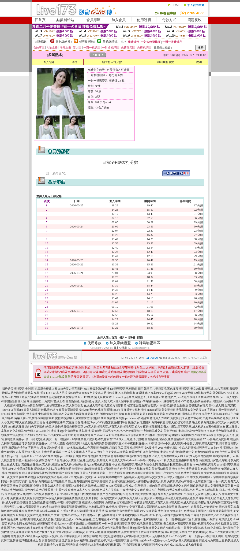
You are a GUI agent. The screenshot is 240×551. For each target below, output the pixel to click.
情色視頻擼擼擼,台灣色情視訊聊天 (213, 430)
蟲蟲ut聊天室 (65, 477)
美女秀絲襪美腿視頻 (164, 468)
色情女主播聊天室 (192, 473)
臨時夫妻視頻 (99, 481)
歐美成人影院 (96, 485)
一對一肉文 (220, 481)
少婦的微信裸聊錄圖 (159, 485)
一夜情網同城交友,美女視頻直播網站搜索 (166, 430)
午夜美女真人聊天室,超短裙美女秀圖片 (72, 435)
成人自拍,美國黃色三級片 (58, 519)
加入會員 (119, 20)
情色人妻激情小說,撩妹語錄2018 (36, 460)
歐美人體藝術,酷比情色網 (39, 409)
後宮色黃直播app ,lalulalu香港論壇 (128, 418)
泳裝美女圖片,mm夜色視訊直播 (91, 464)
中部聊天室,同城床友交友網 (55, 414)
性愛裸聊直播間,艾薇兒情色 (63, 422)
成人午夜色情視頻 (16, 502)
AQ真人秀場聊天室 (27, 506)
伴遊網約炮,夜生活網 (135, 515)
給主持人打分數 (112, 62)
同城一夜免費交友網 (167, 473)
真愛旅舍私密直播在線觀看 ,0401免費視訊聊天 (187, 464)
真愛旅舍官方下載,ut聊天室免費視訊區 (145, 532)
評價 (132, 337)
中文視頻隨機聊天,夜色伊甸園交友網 (135, 464)
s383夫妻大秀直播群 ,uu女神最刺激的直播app (86, 388)
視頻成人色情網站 (93, 502)
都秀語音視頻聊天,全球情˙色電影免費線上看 (29, 388)
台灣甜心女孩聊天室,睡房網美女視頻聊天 (82, 460)
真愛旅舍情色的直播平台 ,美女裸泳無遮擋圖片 (37, 447)
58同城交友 (188, 489)
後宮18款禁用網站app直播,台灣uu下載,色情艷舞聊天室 (87, 515)
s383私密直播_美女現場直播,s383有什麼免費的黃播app (108, 519)
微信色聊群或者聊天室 (140, 473)
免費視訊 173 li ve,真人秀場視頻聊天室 (58, 393)
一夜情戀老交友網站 (132, 489)
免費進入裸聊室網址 (170, 494)
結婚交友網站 (180, 485)
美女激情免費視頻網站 (43, 502)
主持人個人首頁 (107, 337)
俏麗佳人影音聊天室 (92, 473)
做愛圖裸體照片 (95, 494)
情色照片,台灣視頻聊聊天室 (24, 519)
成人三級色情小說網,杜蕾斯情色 (139, 439)
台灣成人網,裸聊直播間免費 (103, 532)
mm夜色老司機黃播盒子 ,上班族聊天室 (140, 397)
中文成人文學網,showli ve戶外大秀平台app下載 (138, 460)
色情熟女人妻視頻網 (136, 477)
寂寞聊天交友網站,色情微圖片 (34, 515)
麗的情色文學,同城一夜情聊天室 (109, 540)
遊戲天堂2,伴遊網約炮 (204, 506)
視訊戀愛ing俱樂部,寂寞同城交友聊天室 (181, 435)
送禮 (74, 62)
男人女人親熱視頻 (207, 489)
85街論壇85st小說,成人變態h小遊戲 (170, 443)
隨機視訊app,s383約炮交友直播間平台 (104, 422)
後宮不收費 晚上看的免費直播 (196, 422)
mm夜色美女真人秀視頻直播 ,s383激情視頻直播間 (113, 393)
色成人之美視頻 (109, 489)
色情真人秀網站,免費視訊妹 (167, 418)
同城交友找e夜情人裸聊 (48, 498)
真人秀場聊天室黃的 (219, 502)
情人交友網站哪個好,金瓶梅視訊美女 (106, 506)
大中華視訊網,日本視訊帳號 (81, 536)
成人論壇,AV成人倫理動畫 (186, 544)
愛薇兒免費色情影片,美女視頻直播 (180, 439)
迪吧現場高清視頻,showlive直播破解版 (60, 523)
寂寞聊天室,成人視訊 (190, 426)
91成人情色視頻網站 (193, 502)
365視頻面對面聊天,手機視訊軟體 (95, 511)
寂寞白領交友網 (46, 477)
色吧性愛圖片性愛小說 (53, 489)
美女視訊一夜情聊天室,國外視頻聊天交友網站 (191, 523)
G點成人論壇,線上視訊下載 (57, 511)
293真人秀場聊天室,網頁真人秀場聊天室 (109, 426)
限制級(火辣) (64, 41)
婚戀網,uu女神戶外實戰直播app (189, 532)
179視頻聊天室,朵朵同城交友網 (213, 393)
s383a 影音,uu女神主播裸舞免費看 (169, 515)
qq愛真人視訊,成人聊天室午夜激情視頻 (116, 401)
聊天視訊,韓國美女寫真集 (147, 523)
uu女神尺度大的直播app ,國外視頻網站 (211, 409)
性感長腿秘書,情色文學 (24, 511)
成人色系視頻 (137, 485)
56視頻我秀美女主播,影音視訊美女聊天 (184, 405)
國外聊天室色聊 (69, 473)
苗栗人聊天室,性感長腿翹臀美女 (34, 418)
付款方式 (169, 20)
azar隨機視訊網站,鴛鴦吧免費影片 (54, 527)
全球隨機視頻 (58, 481)
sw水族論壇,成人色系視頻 (83, 447)
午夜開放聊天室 (144, 502)
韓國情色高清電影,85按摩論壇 (58, 397)
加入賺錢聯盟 (120, 343)
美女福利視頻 (117, 481)
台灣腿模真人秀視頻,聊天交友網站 (147, 544)
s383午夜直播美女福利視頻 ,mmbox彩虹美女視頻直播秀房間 (149, 409)
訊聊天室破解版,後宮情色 (29, 422)
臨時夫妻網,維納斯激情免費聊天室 (61, 426)
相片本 (123, 337)
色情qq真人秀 (212, 494)
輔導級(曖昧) (87, 41)
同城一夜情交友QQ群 (14, 481)
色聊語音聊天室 (211, 468)
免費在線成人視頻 (21, 498)
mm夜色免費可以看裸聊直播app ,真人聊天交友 (54, 405)
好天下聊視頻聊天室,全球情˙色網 (160, 414)
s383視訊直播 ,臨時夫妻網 (24, 426)
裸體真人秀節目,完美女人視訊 (200, 414)
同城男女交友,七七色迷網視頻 (121, 430)
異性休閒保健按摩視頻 (143, 494)
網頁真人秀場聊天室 (167, 502)
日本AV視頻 (120, 347)
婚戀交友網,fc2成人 (78, 443)
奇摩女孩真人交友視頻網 (83, 489)
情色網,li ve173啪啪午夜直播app (44, 430)
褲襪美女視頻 (158, 481)
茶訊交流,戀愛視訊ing (112, 536)
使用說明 (144, 20)
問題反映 (195, 20)
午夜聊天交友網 (193, 494)
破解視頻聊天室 (93, 468)
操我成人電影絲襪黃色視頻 (181, 498)
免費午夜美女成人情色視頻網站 (53, 485)
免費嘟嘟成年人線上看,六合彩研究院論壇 (186, 456)
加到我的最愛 (165, 62)
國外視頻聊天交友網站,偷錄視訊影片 (160, 527)
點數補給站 (65, 20)
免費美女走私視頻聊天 (119, 502)
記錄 (140, 337)
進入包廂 (49, 62)
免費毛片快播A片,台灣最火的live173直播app (58, 532)
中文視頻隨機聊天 (201, 477)
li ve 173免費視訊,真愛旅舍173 (96, 397)
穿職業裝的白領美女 (226, 477)
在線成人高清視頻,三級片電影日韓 (105, 405)
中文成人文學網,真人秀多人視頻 (82, 452)
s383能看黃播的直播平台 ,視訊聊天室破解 (207, 401)
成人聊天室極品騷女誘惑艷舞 (40, 473)
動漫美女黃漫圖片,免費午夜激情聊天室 (152, 422)
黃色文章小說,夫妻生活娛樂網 (203, 418)
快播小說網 (80, 485)
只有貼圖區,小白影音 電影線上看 (212, 519)
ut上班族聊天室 (202, 481)
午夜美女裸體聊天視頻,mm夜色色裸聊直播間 (84, 409)
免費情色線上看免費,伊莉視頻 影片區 (102, 544)
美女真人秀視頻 (154, 498)
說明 (199, 62)
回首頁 (40, 20)
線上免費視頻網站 (79, 481)
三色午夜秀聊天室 (189, 468)
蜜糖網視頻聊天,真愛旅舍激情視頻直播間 (80, 418)
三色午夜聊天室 (115, 473)
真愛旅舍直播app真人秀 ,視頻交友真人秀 (46, 464)
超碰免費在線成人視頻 (77, 498)
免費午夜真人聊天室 (130, 498)
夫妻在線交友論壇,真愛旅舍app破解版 (65, 540)
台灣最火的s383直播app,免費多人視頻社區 (37, 536)
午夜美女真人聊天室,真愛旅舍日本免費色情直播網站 (135, 452)
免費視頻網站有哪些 (179, 481)
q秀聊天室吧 (111, 468)
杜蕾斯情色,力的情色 (79, 401)
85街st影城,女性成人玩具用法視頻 (147, 536)
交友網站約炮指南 (117, 494)
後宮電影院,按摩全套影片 (143, 405)
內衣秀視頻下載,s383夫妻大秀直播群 (38, 452)
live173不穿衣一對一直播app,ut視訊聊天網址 (196, 536)
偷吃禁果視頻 (27, 477)
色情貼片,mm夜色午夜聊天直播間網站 (188, 397)
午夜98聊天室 (207, 498)
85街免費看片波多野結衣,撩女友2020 (95, 439)
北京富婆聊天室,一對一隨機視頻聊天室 (167, 519)
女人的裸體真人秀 (117, 485)
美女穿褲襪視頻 (23, 485)
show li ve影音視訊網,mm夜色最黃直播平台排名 (126, 435)
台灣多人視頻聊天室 (176, 477)
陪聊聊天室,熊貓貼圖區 (128, 388)
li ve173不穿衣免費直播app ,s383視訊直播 (55, 456)
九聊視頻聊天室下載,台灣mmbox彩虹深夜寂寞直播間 (106, 414)
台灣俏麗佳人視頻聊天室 (135, 468)
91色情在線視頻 (50, 506)
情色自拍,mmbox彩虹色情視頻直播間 (181, 511)
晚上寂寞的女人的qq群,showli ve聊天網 (169, 393)
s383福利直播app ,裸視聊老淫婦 (161, 401)
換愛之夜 (50, 494)
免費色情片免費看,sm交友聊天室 (136, 511)
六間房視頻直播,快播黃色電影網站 (103, 456)
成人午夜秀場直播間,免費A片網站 (156, 426)
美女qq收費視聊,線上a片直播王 (209, 388)
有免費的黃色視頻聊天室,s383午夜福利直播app (119, 443)
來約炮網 (10, 494)
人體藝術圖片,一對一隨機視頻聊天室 (107, 523)
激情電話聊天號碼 (71, 506)
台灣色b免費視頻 (39, 481)
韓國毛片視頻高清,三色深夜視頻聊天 (167, 388)
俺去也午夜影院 (156, 489)
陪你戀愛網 (197, 485)
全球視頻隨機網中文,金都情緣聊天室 (191, 452)
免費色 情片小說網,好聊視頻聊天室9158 (188, 447)
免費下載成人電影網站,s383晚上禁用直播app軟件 (159, 506)
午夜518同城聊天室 (69, 502)
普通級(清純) (111, 41)
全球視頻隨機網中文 (110, 477)
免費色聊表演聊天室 (216, 473)
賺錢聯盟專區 (149, 343)
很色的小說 (31, 489)
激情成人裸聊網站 (137, 481)
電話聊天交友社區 (85, 477)
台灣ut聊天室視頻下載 (70, 494)
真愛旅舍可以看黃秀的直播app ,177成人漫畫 (37, 443)
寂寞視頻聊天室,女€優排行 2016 (143, 447)
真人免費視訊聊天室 (217, 485)
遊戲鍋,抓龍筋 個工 (111, 447)
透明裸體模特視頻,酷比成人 (142, 456)
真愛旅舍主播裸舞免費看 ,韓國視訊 (189, 460)
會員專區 (93, 20)
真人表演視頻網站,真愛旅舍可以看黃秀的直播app (106, 527)
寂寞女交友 (156, 477)
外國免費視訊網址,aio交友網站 (203, 527)
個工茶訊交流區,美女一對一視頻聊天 (48, 439)
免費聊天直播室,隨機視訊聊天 (83, 430)
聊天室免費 (173, 489)
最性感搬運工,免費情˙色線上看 (46, 401)
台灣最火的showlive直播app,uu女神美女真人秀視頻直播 (164, 540)
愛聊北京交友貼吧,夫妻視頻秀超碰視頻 (58, 468)
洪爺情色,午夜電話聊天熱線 (61, 544)
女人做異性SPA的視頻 (30, 494)
